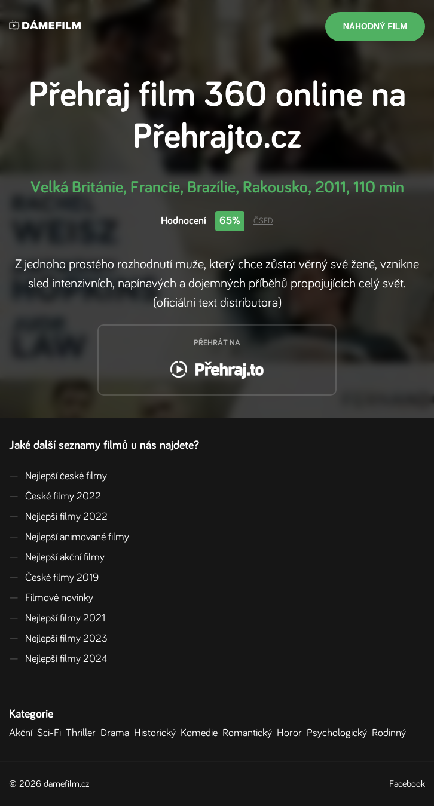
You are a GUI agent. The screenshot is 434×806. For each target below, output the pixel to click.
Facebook (407, 784)
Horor (292, 733)
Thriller (83, 733)
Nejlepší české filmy (58, 476)
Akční (23, 733)
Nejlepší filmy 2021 (57, 618)
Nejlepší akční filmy (57, 557)
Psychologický (339, 733)
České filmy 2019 (54, 577)
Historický (157, 733)
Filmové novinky (51, 598)
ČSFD (263, 221)
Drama (117, 733)
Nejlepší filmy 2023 (58, 638)
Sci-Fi (51, 733)
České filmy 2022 (55, 496)
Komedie (201, 733)
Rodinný (391, 733)
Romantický (249, 733)
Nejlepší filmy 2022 (58, 516)
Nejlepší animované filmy (69, 537)
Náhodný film (375, 26)
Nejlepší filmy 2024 (58, 659)
